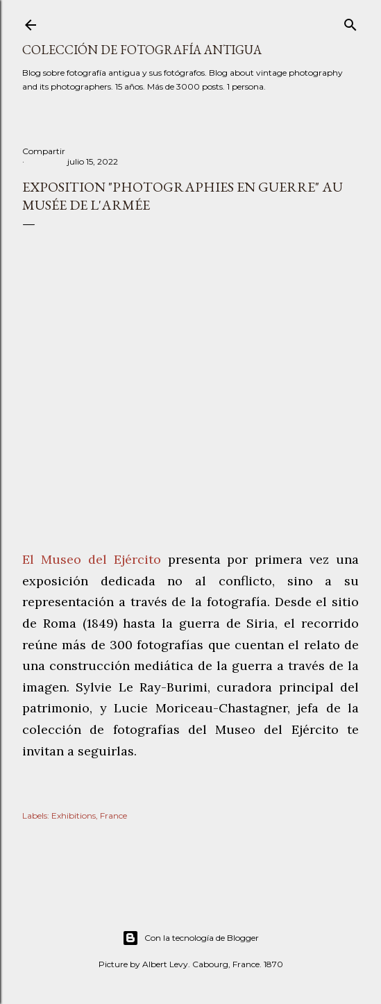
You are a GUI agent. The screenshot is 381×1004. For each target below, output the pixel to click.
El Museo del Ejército (91, 559)
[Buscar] (350, 21)
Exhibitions (73, 815)
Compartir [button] (43, 151)
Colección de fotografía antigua (142, 50)
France (113, 815)
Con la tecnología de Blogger (190, 938)
